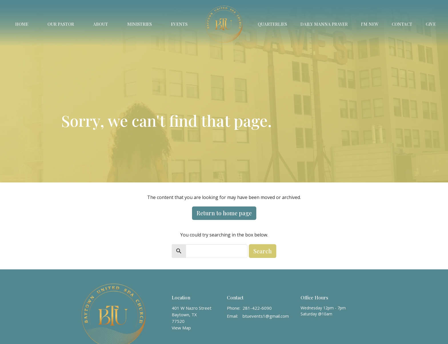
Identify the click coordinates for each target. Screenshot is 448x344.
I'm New (370, 24)
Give (431, 24)
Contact (402, 24)
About (100, 24)
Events (179, 24)
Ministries (139, 24)
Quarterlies (272, 24)
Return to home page (224, 213)
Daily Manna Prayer (324, 24)
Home (21, 24)
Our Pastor (60, 24)
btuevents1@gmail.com (266, 316)
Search (262, 251)
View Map (181, 328)
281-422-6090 (257, 308)
